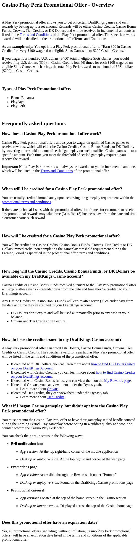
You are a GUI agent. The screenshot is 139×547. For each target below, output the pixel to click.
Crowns (52, 389)
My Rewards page (117, 380)
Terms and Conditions (36, 35)
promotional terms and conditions (26, 202)
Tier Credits (55, 397)
